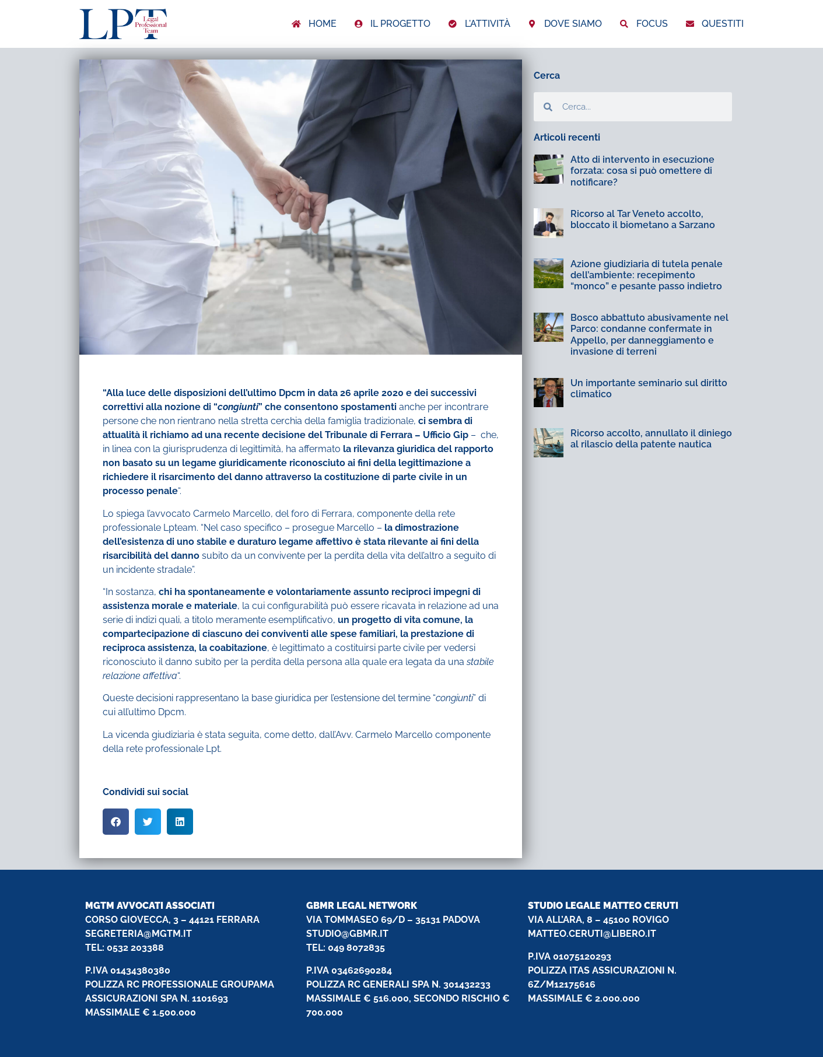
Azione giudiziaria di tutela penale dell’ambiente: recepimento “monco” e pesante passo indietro (646, 275)
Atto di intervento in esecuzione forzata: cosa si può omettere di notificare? (642, 170)
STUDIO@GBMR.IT (347, 933)
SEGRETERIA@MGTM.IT (138, 933)
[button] (116, 821)
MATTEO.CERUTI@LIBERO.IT (592, 933)
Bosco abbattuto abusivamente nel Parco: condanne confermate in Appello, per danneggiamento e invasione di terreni (649, 334)
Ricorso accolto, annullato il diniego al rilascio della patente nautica (651, 439)
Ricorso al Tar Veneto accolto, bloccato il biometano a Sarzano (642, 219)
